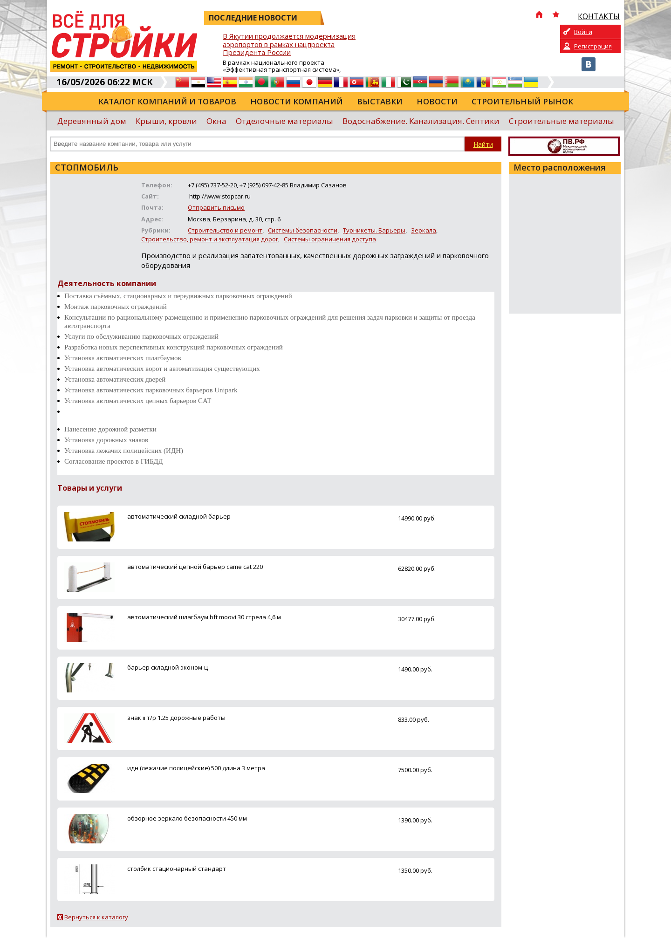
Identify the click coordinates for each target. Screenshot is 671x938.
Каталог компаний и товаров (167, 101)
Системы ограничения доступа (330, 239)
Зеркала (423, 230)
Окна (216, 121)
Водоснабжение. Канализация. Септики (421, 121)
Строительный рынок (522, 101)
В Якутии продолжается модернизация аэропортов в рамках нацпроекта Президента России (289, 44)
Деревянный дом (91, 121)
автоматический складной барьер (179, 516)
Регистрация (593, 46)
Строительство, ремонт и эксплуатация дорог (209, 239)
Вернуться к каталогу (96, 917)
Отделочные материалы (284, 121)
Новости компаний (296, 101)
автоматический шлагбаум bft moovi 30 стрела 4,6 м (204, 617)
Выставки (380, 101)
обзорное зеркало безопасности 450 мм (187, 818)
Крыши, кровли (166, 121)
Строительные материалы (561, 121)
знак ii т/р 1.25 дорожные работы (176, 717)
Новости (437, 101)
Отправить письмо (216, 207)
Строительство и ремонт (225, 230)
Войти (583, 31)
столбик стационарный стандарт (176, 868)
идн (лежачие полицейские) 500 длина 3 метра (196, 768)
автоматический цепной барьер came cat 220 (195, 566)
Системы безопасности (302, 230)
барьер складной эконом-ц (167, 667)
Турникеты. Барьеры (374, 230)
